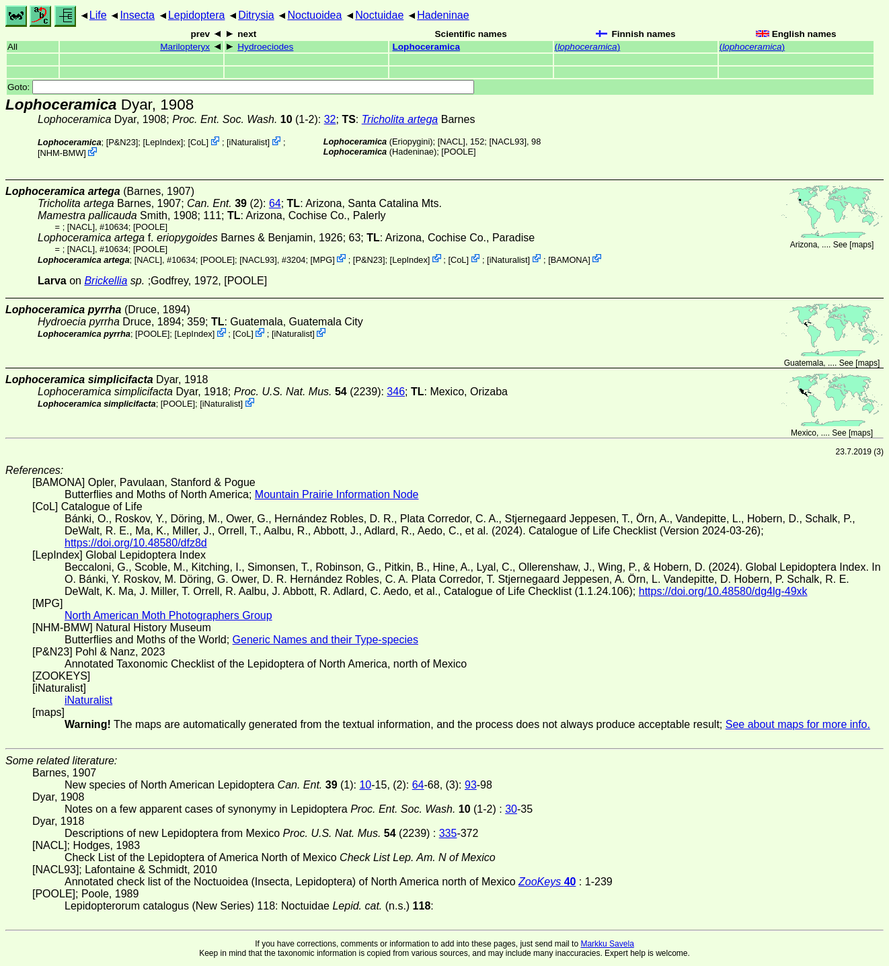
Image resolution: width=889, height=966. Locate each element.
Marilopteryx (185, 47)
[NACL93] (507, 141)
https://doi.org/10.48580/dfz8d (136, 543)
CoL (198, 142)
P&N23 (122, 142)
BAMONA (569, 259)
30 (511, 809)
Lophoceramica (425, 47)
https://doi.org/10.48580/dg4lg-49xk (723, 591)
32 (330, 119)
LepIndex (163, 142)
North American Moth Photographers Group (168, 615)
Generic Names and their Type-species (325, 639)
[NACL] (451, 141)
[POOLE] (458, 152)
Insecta (137, 15)
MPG (322, 259)
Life (98, 15)
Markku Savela (606, 944)
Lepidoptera (196, 15)
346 (396, 391)
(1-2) (245, 119)
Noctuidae (379, 15)
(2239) (307, 391)
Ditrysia (256, 15)
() (587, 47)
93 (471, 785)
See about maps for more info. (798, 724)
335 (448, 833)
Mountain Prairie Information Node (337, 494)
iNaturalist (248, 142)
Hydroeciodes (265, 47)
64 (275, 203)
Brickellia (105, 280)
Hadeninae (443, 15)
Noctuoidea (314, 15)
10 (365, 785)
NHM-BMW (62, 153)
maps (862, 244)
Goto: (240, 87)
